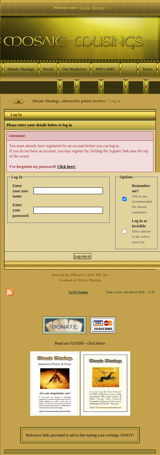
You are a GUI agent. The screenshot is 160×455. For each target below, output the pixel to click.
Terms (147, 69)
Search (136, 86)
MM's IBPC (105, 69)
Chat (68, 86)
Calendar (89, 86)
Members (113, 86)
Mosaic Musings (20, 69)
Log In (85, 7)
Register (98, 7)
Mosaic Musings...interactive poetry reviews (68, 101)
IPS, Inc (101, 275)
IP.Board (76, 275)
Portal (48, 69)
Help (154, 86)
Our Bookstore (74, 69)
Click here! (66, 166)
